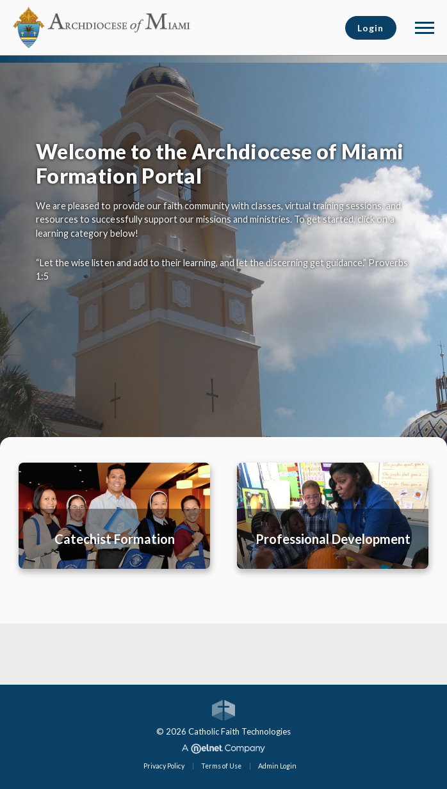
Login (370, 27)
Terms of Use (221, 766)
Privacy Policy (163, 766)
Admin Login (277, 766)
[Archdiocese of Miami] (102, 26)
